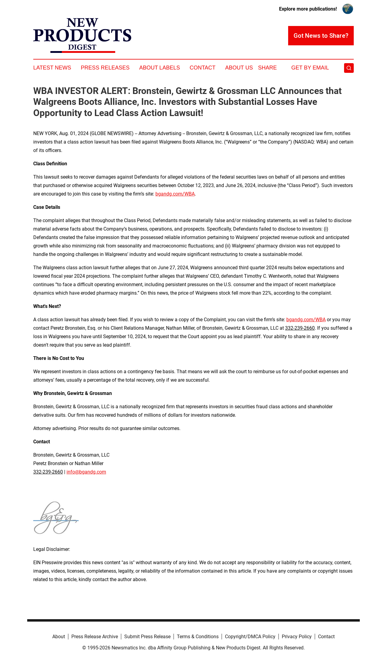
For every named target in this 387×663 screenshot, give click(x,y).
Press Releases (105, 68)
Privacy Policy (297, 636)
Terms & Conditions (198, 636)
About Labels (159, 68)
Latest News (52, 68)
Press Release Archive (94, 636)
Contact (203, 68)
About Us (239, 68)
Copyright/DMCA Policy (250, 636)
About (58, 636)
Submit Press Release (147, 636)
